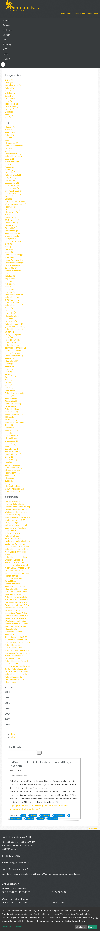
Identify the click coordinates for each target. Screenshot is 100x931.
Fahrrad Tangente (12, 645)
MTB (5, 49)
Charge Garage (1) (13, 334)
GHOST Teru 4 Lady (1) (15, 201)
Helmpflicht (23, 602)
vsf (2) (7, 151)
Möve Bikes (10, 552)
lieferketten (18, 570)
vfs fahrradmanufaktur (14, 578)
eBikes (24, 557)
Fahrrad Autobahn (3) (14, 356)
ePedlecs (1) (10, 358)
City (4, 40)
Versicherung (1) (12, 236)
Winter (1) (9, 140)
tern (27, 547)
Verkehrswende (11, 624)
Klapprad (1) (10, 127)
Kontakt (63, 13)
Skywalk (16, 621)
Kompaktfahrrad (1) (13, 454)
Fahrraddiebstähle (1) (14, 329)
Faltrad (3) (9, 428)
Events (8, 509)
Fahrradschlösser (12, 525)
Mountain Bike (21, 640)
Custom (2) (9, 332)
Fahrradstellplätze (22, 650)
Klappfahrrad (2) (11, 361)
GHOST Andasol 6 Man (20, 568)
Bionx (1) (8, 199)
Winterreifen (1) (11, 430)
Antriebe (22, 547)
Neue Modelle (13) (12, 106)
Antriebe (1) (10, 475)
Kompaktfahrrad (11, 576)
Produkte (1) (10, 109)
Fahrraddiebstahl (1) (13, 156)
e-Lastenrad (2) (11, 441)
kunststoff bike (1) (12, 353)
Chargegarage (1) (12, 265)
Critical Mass (10, 581)
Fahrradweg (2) (11, 223)
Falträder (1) (10, 284)
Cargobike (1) (10, 172)
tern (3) (8, 215)
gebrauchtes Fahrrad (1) (15, 326)
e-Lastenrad (10, 640)
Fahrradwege (17, 669)
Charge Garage (11, 523)
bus (6, 600)
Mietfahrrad (23, 624)
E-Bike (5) (9, 80)
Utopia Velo (17, 672)
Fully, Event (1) (11, 178)
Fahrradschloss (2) (13, 233)
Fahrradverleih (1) (12, 491)
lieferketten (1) (11, 225)
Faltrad (23, 517)
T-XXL (7, 618)
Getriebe (8, 573)
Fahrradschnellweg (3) (14, 255)
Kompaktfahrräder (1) (14, 295)
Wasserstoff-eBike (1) (14, 414)
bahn (19, 592)
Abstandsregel (17, 501)
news (18, 552)
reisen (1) (9, 273)
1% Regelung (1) (12, 220)
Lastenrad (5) (10, 249)
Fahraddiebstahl (11, 616)
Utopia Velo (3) (11, 321)
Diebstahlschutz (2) (13, 154)
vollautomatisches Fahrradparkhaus (12, 534)
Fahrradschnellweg (13, 597)
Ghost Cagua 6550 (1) (14, 241)
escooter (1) (10, 444)
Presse (20, 538)
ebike (24, 637)
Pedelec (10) (10, 366)
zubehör (24, 597)
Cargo (18, 515)
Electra (19, 608)
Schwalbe (9, 562)
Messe (27, 616)
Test (28, 517)
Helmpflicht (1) (11, 239)
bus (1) (8, 247)
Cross (5, 54)
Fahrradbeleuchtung (21, 507)
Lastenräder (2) (11, 436)
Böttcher (25, 608)
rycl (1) (8, 164)
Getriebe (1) (10, 311)
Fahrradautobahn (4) (13, 303)
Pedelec (8, 671)
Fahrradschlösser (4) (13, 409)
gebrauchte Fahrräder (14, 632)
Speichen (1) (10, 390)
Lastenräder (10, 613)
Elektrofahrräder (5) (13, 452)
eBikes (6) (9, 481)
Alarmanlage (20, 618)
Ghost (26, 669)
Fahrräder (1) (10, 207)
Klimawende (10, 608)
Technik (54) (10, 91)
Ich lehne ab (81, 927)
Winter (21, 616)
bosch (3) (9, 252)
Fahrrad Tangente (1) (13, 404)
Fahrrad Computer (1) (14, 305)
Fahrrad (24, 661)
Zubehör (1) (10, 93)
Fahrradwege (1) (12, 345)
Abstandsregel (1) (12, 470)
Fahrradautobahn (19, 509)
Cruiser (23, 626)
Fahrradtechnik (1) (12, 473)
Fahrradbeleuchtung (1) (14, 393)
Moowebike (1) (11, 130)
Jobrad (24, 525)
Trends (18, 613)
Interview (8, 504)
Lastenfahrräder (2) (13, 193)
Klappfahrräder (11, 629)
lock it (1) (9, 138)
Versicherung (24, 642)
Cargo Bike (18, 560)
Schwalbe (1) (10, 217)
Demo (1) (9, 457)
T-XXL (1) (9, 170)
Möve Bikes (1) (11, 313)
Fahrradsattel (18, 504)
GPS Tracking (10, 592)
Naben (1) (9, 380)
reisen (7, 568)
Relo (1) (8, 372)
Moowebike (9, 554)
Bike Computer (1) (12, 148)
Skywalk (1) (10, 279)
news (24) (9, 369)
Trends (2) (9, 257)
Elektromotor (10, 538)
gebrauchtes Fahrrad (13, 653)
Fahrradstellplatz (23, 541)
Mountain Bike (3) (12, 162)
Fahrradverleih (11, 549)
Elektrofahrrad (20, 562)
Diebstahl (19, 512)
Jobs (69, 13)
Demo (22, 677)
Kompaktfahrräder (12, 584)
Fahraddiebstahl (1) (13, 342)
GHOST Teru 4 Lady (13, 648)
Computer (25, 573)
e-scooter (27, 653)
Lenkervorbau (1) (12, 406)
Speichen (12, 600)
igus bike (21, 586)
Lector (7, 664)
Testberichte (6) (11, 412)
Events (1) (9, 364)
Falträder (8, 507)
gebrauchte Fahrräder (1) (15, 348)
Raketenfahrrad (11, 605)
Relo (16, 547)
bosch (17, 554)
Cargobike (9, 547)
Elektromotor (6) (11, 212)
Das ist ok (92, 927)
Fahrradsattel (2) (12, 297)
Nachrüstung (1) (11, 420)
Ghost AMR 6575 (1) (13, 191)
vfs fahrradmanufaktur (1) (15, 204)
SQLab (8, 501)
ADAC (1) (9, 114)
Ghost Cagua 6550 (13, 637)
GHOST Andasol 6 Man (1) (16, 489)
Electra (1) (9, 478)
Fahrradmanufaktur (19, 664)
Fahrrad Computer (12, 674)
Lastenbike (9, 528)
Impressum (76, 13)
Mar (12, 737)
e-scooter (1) (10, 180)
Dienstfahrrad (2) (12, 449)
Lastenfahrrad (11, 520)
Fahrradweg (10, 634)
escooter (8, 565)
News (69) (9, 83)
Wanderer (9, 560)
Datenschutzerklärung (89, 13)
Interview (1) (10, 292)
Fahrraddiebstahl (12, 677)
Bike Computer (11, 610)
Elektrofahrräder (12, 626)
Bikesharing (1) (11, 401)
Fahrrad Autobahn (12, 517)
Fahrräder (26, 613)
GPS (13, 618)
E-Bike (6, 20)
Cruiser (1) (9, 382)
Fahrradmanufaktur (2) (14, 422)
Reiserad (7, 25)
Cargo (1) (9, 196)
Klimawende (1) (11, 143)
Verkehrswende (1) (13, 271)
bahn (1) (8, 385)
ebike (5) (8, 101)
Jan (12, 734)
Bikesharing (26, 674)
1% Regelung (20, 528)
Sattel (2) (9, 462)
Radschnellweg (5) (12, 340)
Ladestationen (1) (12, 183)
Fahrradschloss (23, 666)
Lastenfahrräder (11, 642)
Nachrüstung (10, 541)
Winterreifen (10, 512)
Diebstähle (9, 570)
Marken (6, 59)
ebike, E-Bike (24, 605)
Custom (6, 35)
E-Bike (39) (9, 396)
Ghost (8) (9, 425)
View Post (93, 829)
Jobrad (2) (9, 319)
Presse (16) (10, 99)
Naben (23, 621)
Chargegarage (11, 682)
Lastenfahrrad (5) (12, 188)
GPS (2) (8, 244)
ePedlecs (9, 621)
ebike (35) (9, 337)
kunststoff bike (23, 565)
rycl (25, 512)
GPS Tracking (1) (12, 300)
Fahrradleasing (24, 549)
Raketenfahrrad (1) (13, 350)
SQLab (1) (9, 417)
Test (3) (8, 117)
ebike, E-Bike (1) (12, 185)
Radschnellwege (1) (13, 85)
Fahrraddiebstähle (12, 661)
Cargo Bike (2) (11, 268)
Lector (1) (9, 388)
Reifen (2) (9, 374)
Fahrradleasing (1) (12, 398)
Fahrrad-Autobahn (12, 557)
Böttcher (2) (10, 276)
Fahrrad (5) (9, 135)
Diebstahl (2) (10, 228)
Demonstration (21, 544)
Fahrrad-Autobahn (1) (14, 324)
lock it (23, 680)
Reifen (25, 672)
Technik (24, 552)
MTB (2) (8, 281)
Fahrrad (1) (9, 88)
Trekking (7, 44)
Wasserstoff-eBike (12, 680)
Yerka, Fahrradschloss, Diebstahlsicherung (14, 657)
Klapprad (16, 573)
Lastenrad (7, 30)
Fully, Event (10, 650)
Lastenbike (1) (11, 460)
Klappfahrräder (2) (12, 316)
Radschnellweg (24, 600)
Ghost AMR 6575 (17, 594)
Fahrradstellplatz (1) (13, 175)
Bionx (7, 594)
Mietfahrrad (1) (11, 289)
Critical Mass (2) (11, 231)
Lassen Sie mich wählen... (12, 926)
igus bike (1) (10, 433)
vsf (19, 610)
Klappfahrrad (10, 589)
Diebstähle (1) (11, 438)
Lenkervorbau (10, 531)
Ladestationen (11, 666)
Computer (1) (10, 377)
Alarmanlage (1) (11, 132)
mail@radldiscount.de (19, 863)
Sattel (24, 592)
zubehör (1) (10, 159)
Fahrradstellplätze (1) (14, 146)
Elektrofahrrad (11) (13, 486)
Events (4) (9, 112)
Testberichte (10, 514)
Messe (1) (9, 308)
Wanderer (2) (10, 446)
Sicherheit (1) (10, 96)
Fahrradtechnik (11, 586)
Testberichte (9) (11, 104)
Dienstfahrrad (21, 589)
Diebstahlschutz (11, 602)
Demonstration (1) (12, 209)
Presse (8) (9, 167)
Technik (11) (10, 287)
